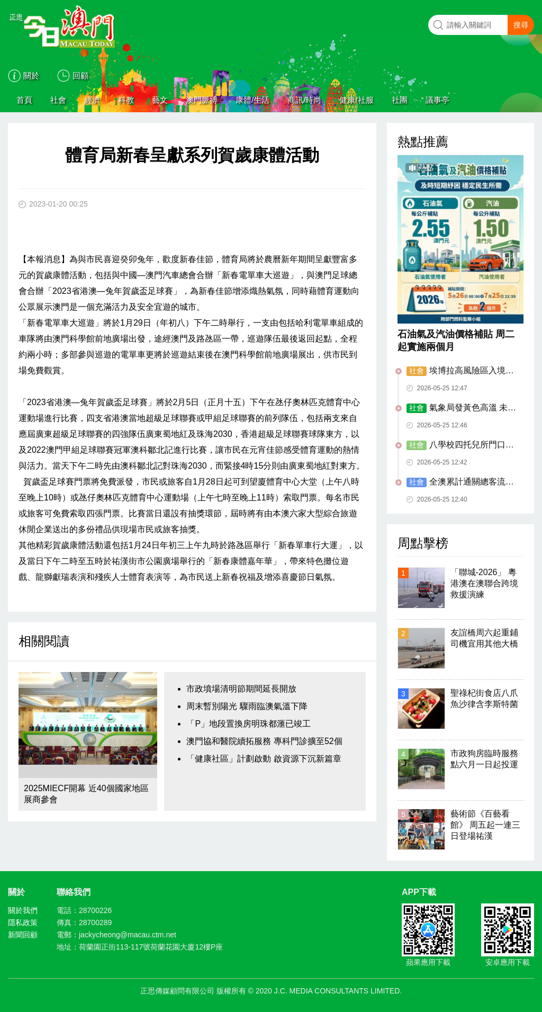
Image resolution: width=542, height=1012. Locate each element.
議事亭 (437, 99)
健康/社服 (356, 99)
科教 (126, 99)
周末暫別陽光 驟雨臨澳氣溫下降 (246, 706)
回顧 (80, 75)
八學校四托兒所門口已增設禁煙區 (460, 445)
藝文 (160, 99)
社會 (58, 99)
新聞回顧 (23, 934)
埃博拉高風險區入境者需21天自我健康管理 (460, 371)
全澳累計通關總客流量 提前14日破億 (460, 482)
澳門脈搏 (202, 99)
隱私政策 (23, 922)
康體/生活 (252, 99)
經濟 (92, 99)
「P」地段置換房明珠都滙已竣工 (248, 723)
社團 (400, 99)
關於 (31, 75)
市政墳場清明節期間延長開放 (241, 688)
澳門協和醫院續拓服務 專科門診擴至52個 (264, 741)
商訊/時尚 (304, 99)
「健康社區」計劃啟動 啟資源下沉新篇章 (263, 758)
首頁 (24, 99)
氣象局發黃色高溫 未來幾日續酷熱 (461, 408)
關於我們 (23, 910)
